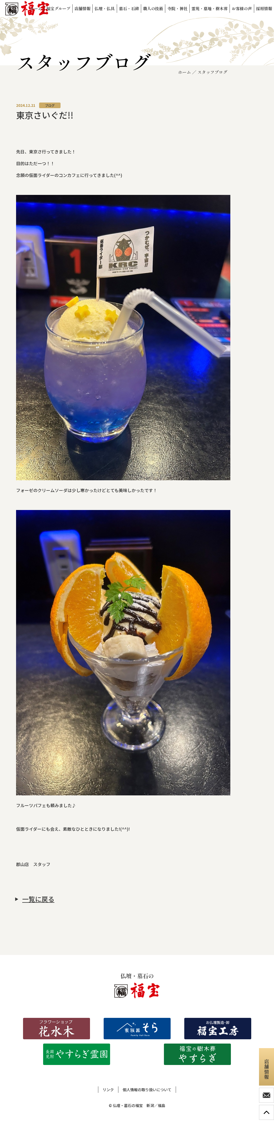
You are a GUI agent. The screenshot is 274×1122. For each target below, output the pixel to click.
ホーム (184, 72)
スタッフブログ (212, 72)
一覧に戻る (38, 899)
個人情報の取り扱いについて (147, 1089)
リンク (108, 1089)
